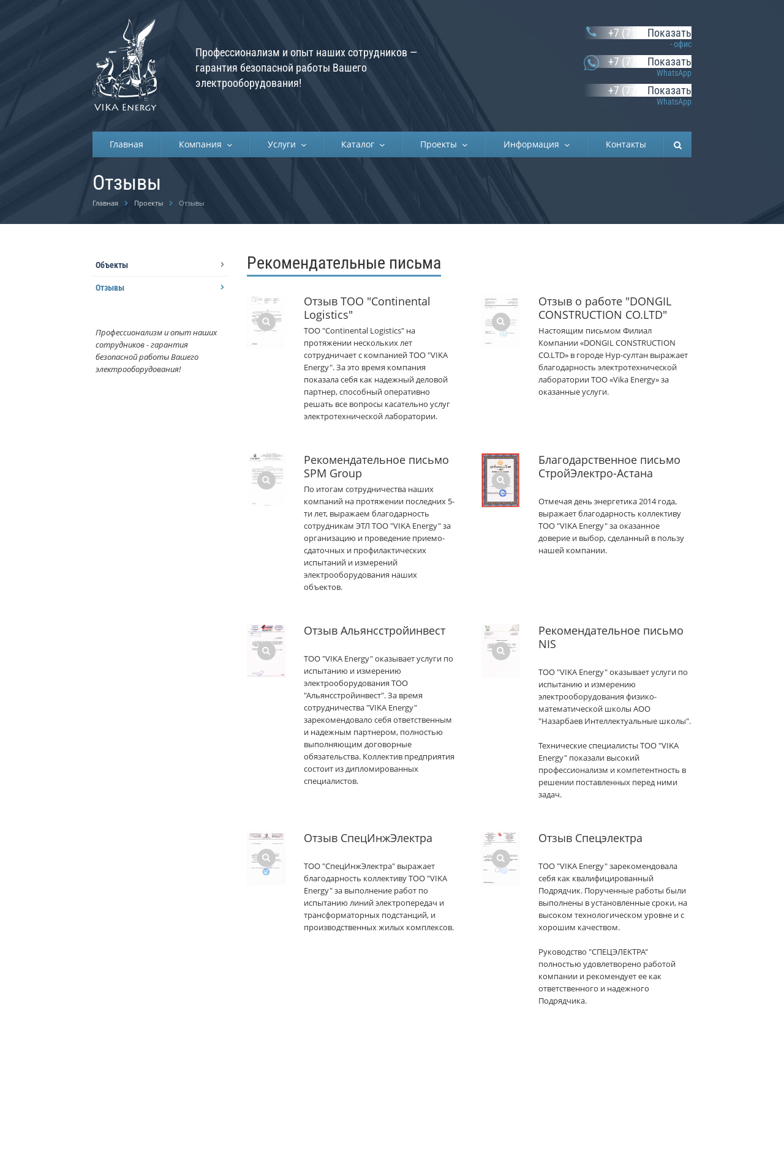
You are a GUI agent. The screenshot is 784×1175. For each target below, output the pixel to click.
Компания (203, 144)
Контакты (626, 144)
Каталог (360, 144)
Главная (126, 144)
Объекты (112, 265)
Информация (533, 144)
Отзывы (110, 288)
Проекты (441, 144)
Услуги (284, 144)
